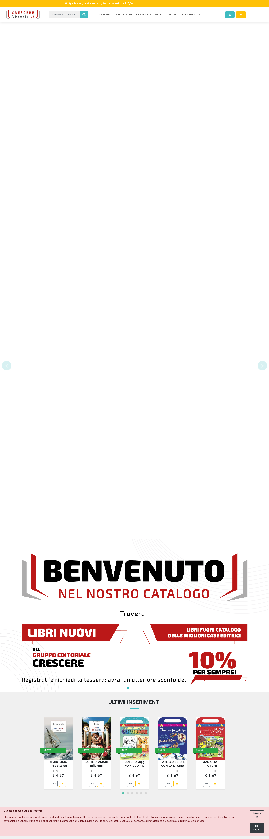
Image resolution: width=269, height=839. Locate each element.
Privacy (257, 815)
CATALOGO (105, 14)
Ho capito (256, 827)
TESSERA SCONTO (149, 14)
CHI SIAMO (124, 14)
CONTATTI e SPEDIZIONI (184, 14)
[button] (6, 366)
